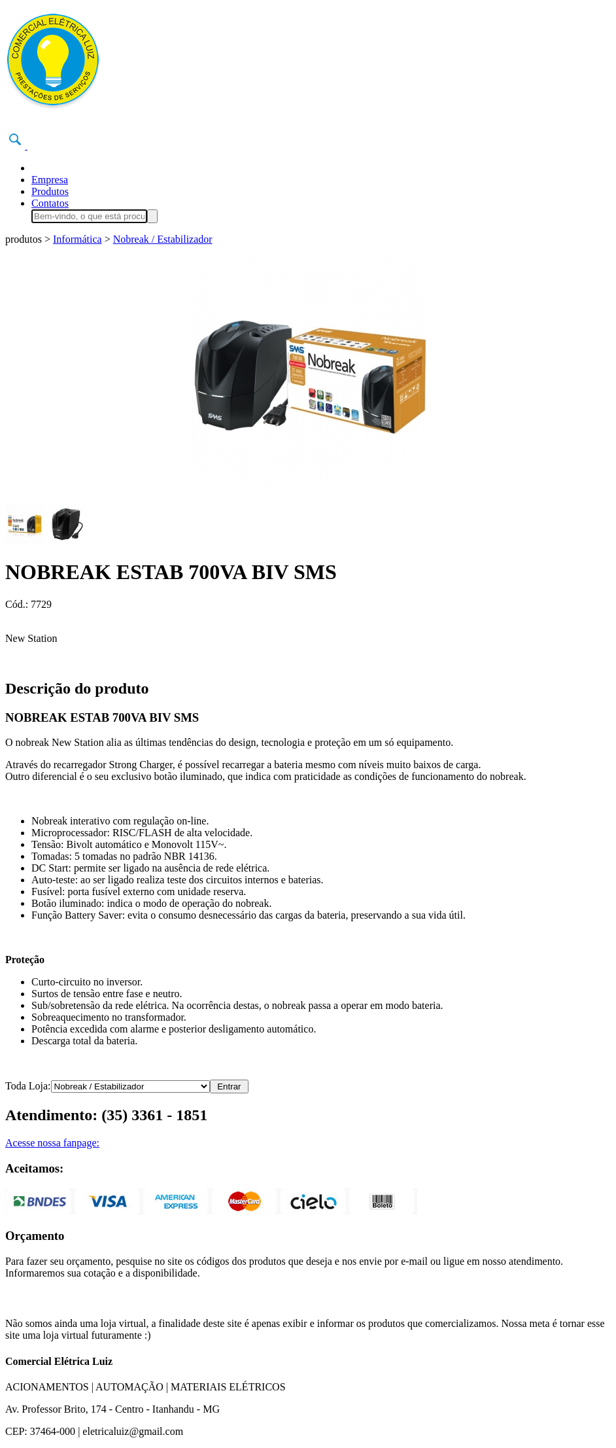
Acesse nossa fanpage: (52, 1142)
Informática (77, 239)
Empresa (49, 179)
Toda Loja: (28, 1085)
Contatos (50, 203)
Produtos (50, 191)
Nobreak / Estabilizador (163, 239)
